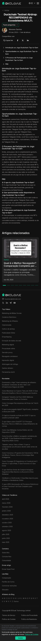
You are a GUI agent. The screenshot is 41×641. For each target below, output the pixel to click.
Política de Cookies (9, 619)
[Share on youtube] (14, 303)
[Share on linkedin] (7, 303)
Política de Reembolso (29, 619)
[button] (32, 3)
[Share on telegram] (11, 303)
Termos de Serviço (8, 615)
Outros (6, 260)
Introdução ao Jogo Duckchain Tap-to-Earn (21, 47)
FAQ (6, 64)
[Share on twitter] (3, 303)
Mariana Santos (15, 29)
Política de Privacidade (29, 615)
